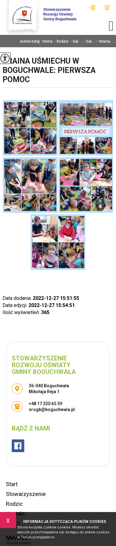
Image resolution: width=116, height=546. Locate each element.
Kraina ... (104, 41)
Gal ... (75, 41)
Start (12, 484)
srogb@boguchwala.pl (92, 7)
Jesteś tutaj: (30, 41)
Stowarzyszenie (26, 494)
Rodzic (61, 41)
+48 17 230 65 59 (107, 7)
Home (47, 41)
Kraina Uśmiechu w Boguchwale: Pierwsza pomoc (49, 70)
